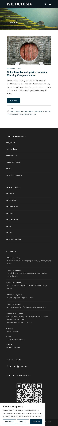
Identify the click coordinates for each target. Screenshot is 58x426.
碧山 (10, 169)
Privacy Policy (13, 207)
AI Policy (11, 213)
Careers (11, 194)
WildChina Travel (22, 111)
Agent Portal (12, 142)
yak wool (26, 114)
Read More (13, 101)
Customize (9, 421)
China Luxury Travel (17, 114)
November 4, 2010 (14, 68)
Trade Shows (12, 149)
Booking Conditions (15, 175)
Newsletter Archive (15, 239)
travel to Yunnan (33, 111)
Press (10, 233)
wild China (33, 114)
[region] (22, 414)
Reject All (22, 421)
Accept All (36, 421)
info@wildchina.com (13, 347)
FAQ (10, 226)
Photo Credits (13, 220)
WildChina (14, 111)
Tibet (12, 108)
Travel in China (42, 111)
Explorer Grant (13, 156)
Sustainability (13, 200)
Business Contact (14, 162)
